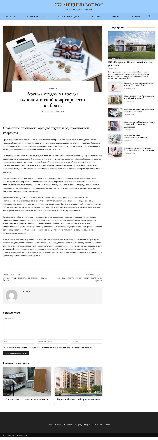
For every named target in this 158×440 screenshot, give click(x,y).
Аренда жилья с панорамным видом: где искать (139, 110)
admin (46, 111)
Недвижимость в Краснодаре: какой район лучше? (139, 97)
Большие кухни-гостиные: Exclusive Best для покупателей (139, 149)
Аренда (53, 88)
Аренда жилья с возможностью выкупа (135, 136)
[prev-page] (50, 404)
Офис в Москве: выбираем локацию (78, 399)
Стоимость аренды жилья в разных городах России (25, 279)
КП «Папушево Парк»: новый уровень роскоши (131, 64)
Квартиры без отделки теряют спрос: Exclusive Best (139, 84)
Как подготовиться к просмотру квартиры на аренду (79, 279)
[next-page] (54, 404)
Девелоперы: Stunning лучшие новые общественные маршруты (139, 124)
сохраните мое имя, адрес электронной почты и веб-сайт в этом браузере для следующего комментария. (49, 347)
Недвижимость (114, 58)
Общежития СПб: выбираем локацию (27, 399)
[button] (149, 16)
